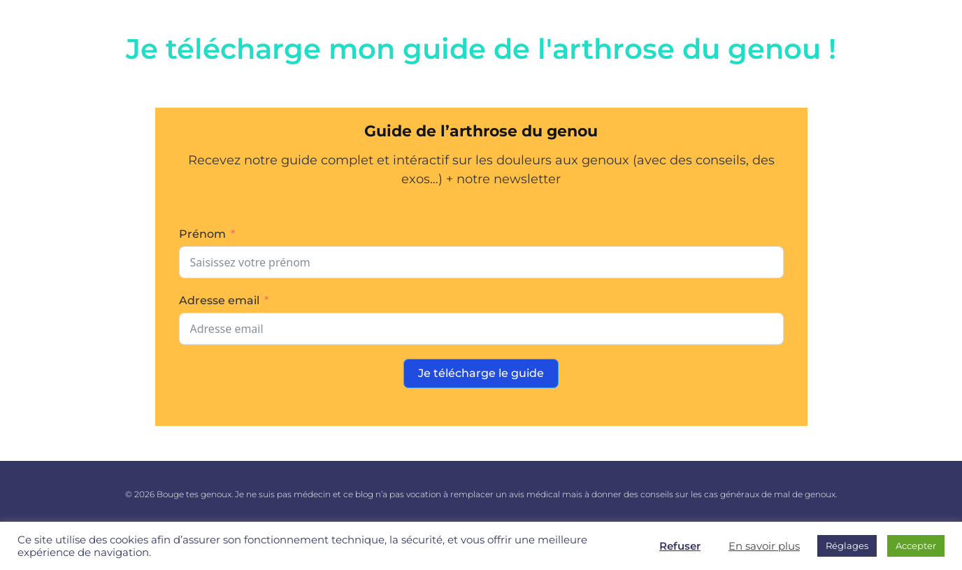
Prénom (202, 234)
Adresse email (219, 300)
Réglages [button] (847, 545)
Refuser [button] (680, 546)
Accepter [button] (916, 545)
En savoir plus (764, 546)
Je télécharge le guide (481, 373)
